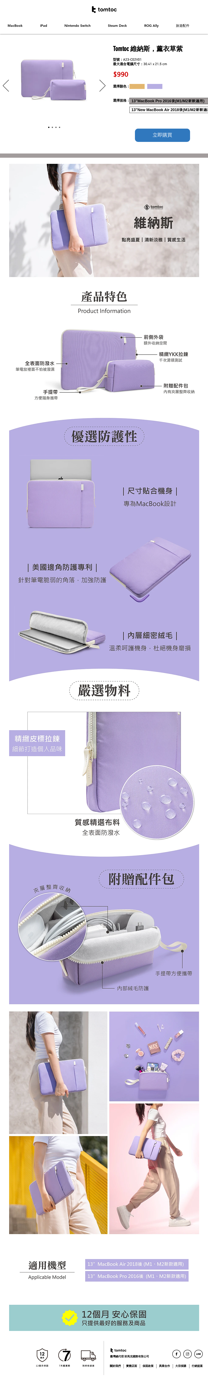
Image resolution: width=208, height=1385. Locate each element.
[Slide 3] (56, 127)
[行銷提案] (198, 1366)
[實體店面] (132, 1366)
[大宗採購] (181, 1366)
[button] (20, 26)
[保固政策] (148, 1366)
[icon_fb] (176, 1354)
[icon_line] (198, 1354)
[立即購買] (162, 135)
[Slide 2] (52, 127)
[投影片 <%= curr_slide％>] (59, 127)
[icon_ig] (187, 1354)
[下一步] (102, 86)
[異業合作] (165, 1366)
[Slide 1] (48, 127)
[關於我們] (116, 1366)
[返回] (6, 86)
